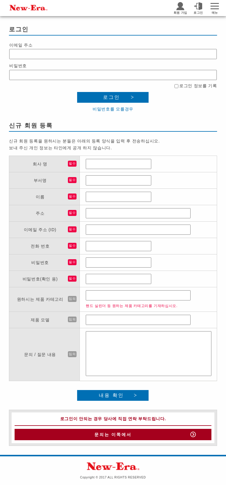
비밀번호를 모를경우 (113, 109)
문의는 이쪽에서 (112, 434)
